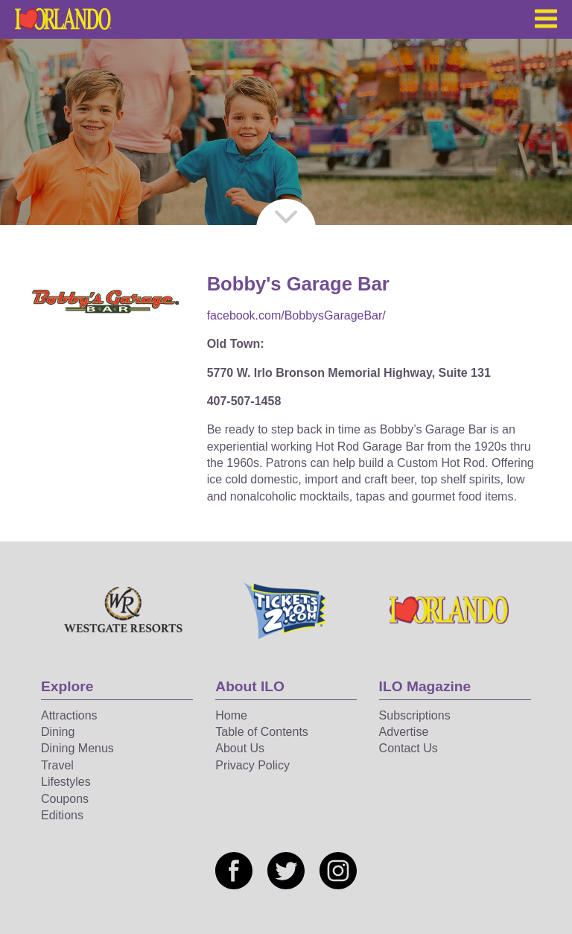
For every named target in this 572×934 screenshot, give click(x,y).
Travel (57, 765)
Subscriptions (415, 715)
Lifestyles (66, 781)
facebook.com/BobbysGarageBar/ (296, 315)
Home (231, 715)
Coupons (65, 798)
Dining (57, 731)
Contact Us (408, 748)
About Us (239, 748)
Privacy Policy (252, 765)
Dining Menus (77, 748)
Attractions (69, 715)
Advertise (404, 731)
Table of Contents (261, 731)
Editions (62, 815)
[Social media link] (234, 871)
